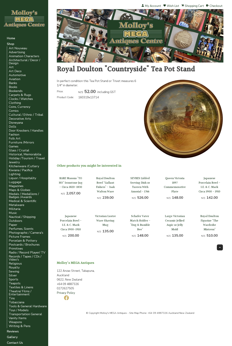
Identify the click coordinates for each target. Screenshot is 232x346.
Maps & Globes (19, 190)
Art (11, 67)
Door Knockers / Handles (26, 130)
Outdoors (15, 221)
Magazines (16, 186)
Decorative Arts (20, 118)
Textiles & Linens (21, 287)
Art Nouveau (18, 48)
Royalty (14, 267)
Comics (14, 110)
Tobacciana (16, 302)
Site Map (134, 313)
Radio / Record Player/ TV (27, 252)
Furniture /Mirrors (21, 142)
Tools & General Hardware (28, 306)
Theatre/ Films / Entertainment (20, 293)
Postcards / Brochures (24, 244)
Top (220, 247)
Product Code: (65, 97)
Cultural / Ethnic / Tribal (26, 114)
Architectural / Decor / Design (24, 62)
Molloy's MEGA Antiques (113, 313)
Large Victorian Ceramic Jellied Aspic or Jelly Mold (175, 223)
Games (13, 146)
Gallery (12, 337)
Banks (13, 83)
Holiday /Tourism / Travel (27, 158)
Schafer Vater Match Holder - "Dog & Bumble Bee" (140, 223)
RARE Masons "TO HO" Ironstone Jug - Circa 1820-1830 (70, 182)
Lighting (14, 174)
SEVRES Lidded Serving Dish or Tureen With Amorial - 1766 (140, 185)
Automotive (17, 75)
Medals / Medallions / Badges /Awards (24, 195)
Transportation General (25, 314)
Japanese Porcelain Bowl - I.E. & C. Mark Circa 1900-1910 (71, 223)
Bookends (16, 91)
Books (13, 87)
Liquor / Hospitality (22, 178)
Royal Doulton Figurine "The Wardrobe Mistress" (209, 223)
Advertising (17, 52)
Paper (13, 224)
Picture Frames (19, 236)
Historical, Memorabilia (25, 154)
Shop (10, 44)
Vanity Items (18, 318)
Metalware (16, 205)
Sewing (14, 271)
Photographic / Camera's (26, 232)
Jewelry (14, 162)
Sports (13, 279)
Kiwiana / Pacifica (20, 170)
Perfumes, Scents (21, 228)
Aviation (14, 79)
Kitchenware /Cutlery (24, 166)
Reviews (13, 331)
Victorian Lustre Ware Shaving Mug (105, 220)
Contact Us (15, 343)
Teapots (14, 283)
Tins (12, 298)
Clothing (15, 103)
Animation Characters (24, 56)
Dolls (12, 126)
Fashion (14, 134)
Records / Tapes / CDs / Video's (25, 258)
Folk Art (14, 138)
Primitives (16, 248)
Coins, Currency (19, 107)
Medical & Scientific (22, 201)
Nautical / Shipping (22, 217)
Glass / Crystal (19, 150)
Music (13, 213)
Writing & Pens (19, 326)
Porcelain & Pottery (23, 240)
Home (11, 38)
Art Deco (15, 71)
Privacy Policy (66, 293)
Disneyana (16, 122)
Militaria (14, 209)
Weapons (15, 322)
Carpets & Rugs (20, 95)
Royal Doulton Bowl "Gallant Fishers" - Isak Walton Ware (105, 185)
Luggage (15, 182)
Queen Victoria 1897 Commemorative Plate (175, 185)
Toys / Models (19, 310)
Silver (13, 275)
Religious (15, 263)
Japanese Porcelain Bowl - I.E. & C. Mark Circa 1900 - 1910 (209, 185)
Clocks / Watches (21, 99)
